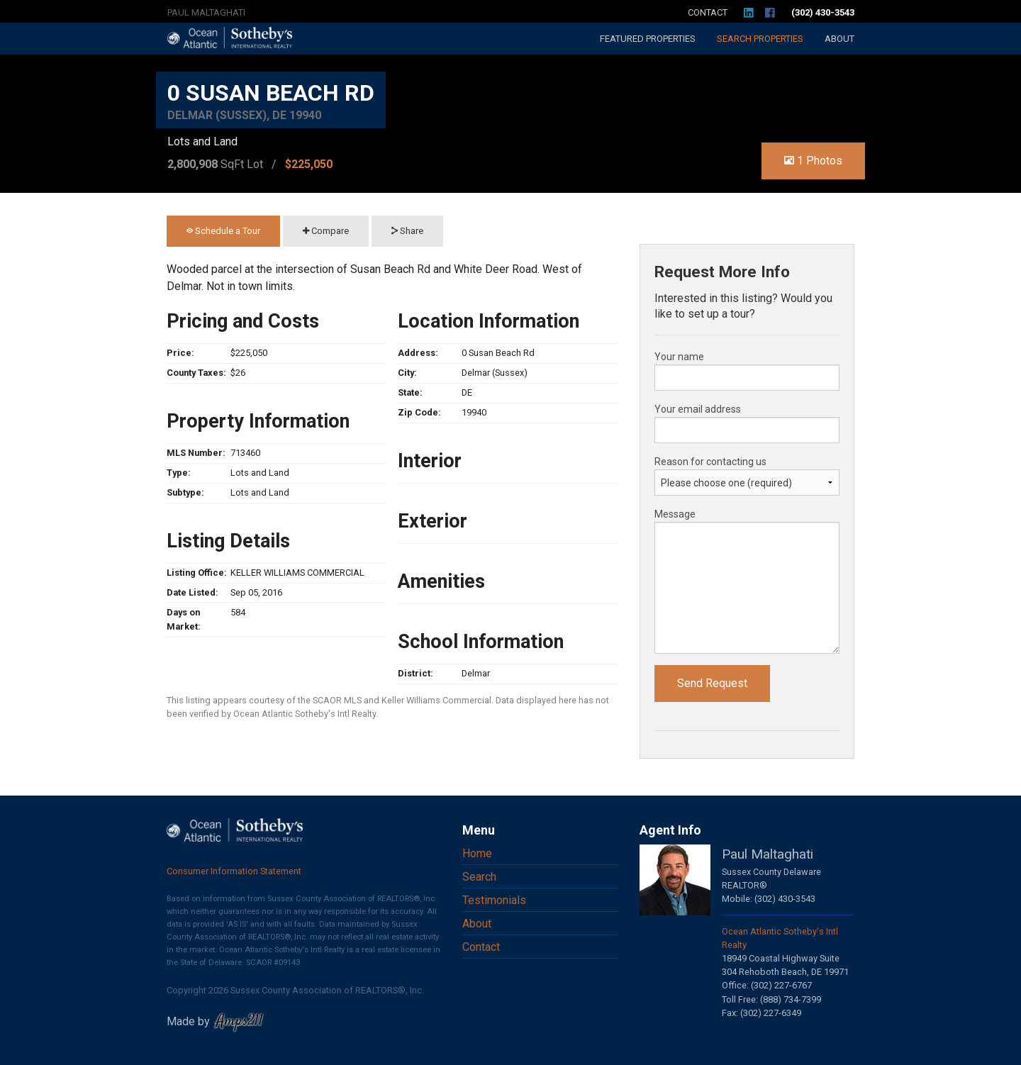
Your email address (697, 409)
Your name (679, 356)
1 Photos (813, 160)
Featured (648, 38)
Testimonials (494, 900)
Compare (326, 230)
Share (407, 230)
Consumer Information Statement (234, 871)
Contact (707, 12)
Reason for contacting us (710, 461)
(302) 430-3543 (822, 12)
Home (477, 853)
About (839, 38)
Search (760, 38)
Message (675, 514)
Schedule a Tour (223, 230)
